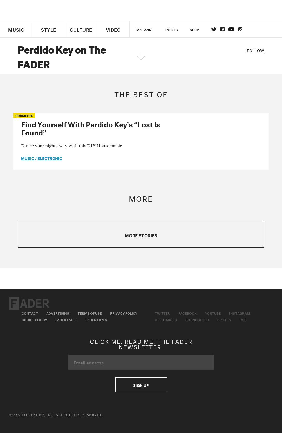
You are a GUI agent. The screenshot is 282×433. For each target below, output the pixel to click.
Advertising (57, 313)
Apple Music (166, 319)
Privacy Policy (123, 313)
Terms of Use (90, 313)
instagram (240, 29)
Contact (30, 313)
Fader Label (66, 319)
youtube (231, 29)
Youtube (213, 313)
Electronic (49, 158)
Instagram (239, 313)
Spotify (224, 319)
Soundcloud (197, 319)
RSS (243, 319)
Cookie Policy (34, 319)
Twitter (214, 29)
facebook (222, 29)
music (27, 158)
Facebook (187, 313)
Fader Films (96, 319)
